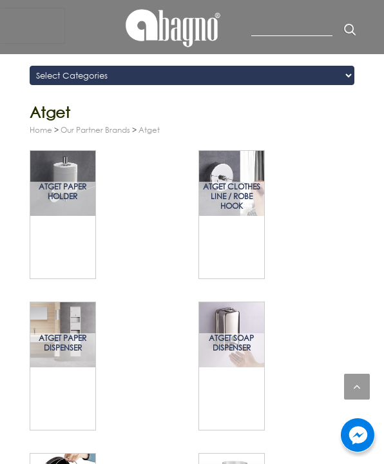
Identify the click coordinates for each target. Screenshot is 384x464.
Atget (149, 130)
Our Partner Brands (95, 130)
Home (41, 130)
